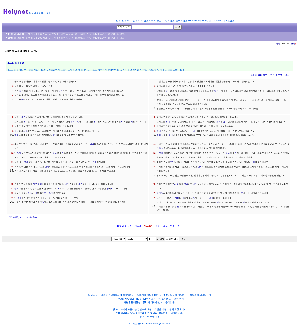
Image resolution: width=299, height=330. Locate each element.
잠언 (158, 226)
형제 (25, 122)
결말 (92, 144)
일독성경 (169, 20)
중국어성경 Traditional (210, 20)
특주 (180, 226)
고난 (55, 135)
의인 (23, 117)
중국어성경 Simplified (187, 20)
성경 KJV (137, 20)
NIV (89, 33)
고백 (40, 184)
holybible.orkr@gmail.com (155, 323)
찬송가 (160, 20)
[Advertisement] (146, 10)
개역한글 (31, 33)
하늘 (55, 153)
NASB (102, 33)
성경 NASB (149, 20)
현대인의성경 (65, 33)
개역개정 (19, 33)
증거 (60, 91)
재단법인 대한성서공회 (136, 298)
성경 (118, 20)
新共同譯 (80, 33)
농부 (73, 122)
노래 (253, 162)
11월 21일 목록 (124, 226)
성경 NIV (126, 20)
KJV (95, 33)
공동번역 (42, 33)
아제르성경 (228, 20)
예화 (172, 226)
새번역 (53, 33)
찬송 (94, 162)
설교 (165, 226)
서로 (25, 131)
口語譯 (121, 33)
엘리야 (17, 189)
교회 (47, 167)
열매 (95, 122)
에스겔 (137, 226)
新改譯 (111, 33)
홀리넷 (165, 298)
